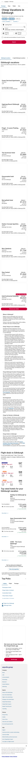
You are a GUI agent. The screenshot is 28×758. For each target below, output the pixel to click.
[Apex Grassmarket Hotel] (14, 525)
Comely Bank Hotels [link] (6, 593)
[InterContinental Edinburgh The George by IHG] (14, 300)
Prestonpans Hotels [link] (6, 587)
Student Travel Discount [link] (6, 706)
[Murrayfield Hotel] (14, 204)
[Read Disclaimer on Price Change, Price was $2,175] (23, 248)
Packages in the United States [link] (8, 699)
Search (14, 42)
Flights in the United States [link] (7, 697)
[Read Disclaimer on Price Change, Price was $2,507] (23, 128)
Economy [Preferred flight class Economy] (16, 21)
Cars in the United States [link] (7, 694)
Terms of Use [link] (4, 719)
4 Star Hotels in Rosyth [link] (7, 595)
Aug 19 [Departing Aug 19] (7, 34)
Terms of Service (13, 756)
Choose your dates (14, 309)
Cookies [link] (3, 717)
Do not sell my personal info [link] (7, 724)
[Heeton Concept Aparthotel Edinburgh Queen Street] (14, 228)
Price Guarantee (6, 392)
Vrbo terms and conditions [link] (7, 721)
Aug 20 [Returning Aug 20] (19, 34)
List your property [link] (5, 677)
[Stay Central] (14, 276)
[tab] (3, 6)
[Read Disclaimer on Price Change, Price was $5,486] (23, 296)
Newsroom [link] (4, 681)
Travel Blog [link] (4, 708)
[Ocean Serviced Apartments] (14, 84)
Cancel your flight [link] (5, 734)
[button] (14, 513)
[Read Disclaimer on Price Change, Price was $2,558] (23, 104)
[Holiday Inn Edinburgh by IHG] (14, 501)
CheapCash (11, 408)
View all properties (14, 569)
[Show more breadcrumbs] (2, 1)
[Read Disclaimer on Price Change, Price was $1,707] (23, 80)
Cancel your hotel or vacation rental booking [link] (10, 732)
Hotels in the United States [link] (7, 692)
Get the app (14, 659)
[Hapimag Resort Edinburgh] (14, 108)
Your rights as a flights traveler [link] (8, 741)
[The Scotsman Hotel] (14, 156)
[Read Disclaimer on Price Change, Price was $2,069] (23, 224)
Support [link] (3, 729)
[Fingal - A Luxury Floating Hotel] (14, 132)
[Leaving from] (14, 25)
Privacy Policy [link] (5, 714)
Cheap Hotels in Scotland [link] (8, 590)
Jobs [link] (3, 674)
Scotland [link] (6, 1)
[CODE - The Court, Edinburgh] (14, 548)
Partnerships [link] (4, 679)
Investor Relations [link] (5, 684)
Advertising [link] (4, 686)
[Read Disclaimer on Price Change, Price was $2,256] (23, 272)
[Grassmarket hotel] (14, 180)
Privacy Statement (6, 756)
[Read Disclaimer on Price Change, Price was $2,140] (23, 176)
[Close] (26, 745)
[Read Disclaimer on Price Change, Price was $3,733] (23, 152)
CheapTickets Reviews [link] (6, 701)
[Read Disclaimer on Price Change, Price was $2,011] (23, 200)
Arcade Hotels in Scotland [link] (8, 598)
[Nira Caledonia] (14, 252)
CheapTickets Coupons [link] (6, 704)
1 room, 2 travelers (7, 21)
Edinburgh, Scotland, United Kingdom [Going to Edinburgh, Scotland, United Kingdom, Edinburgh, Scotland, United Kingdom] (14, 29)
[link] (14, 603)
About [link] (3, 672)
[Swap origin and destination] (24, 27)
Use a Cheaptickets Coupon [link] (7, 739)
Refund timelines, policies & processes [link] (9, 736)
